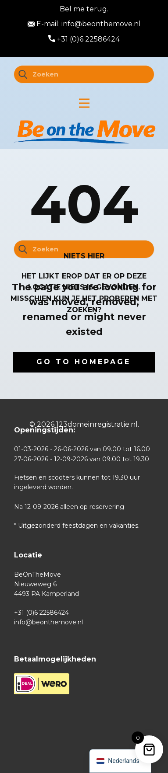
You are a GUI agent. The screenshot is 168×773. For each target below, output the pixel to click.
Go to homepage (83, 362)
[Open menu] (84, 103)
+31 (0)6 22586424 (84, 39)
